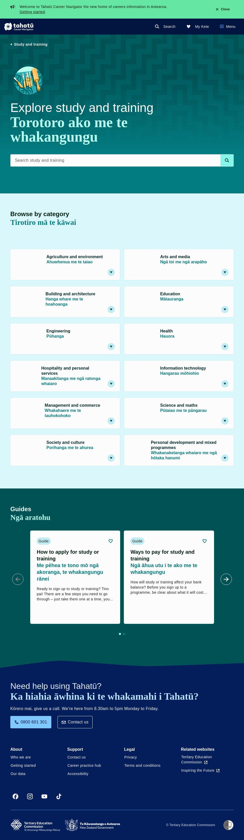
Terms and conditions (142, 765)
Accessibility (78, 774)
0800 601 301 (30, 722)
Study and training (30, 44)
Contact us (75, 722)
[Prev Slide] (17, 579)
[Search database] (227, 160)
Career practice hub (84, 765)
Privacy (130, 757)
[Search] (166, 27)
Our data (18, 774)
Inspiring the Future (200, 770)
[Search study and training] (122, 160)
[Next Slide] (226, 579)
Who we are (21, 757)
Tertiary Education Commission (196, 759)
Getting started (32, 12)
